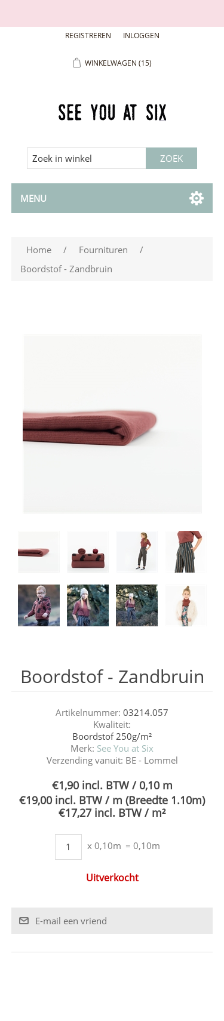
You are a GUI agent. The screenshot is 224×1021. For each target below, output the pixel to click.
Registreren (88, 35)
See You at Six (125, 748)
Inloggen (141, 35)
